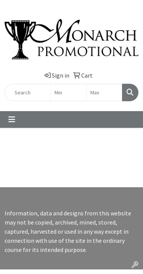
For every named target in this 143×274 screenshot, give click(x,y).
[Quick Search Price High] (104, 92)
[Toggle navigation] (12, 119)
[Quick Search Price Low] (68, 92)
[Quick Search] (28, 92)
